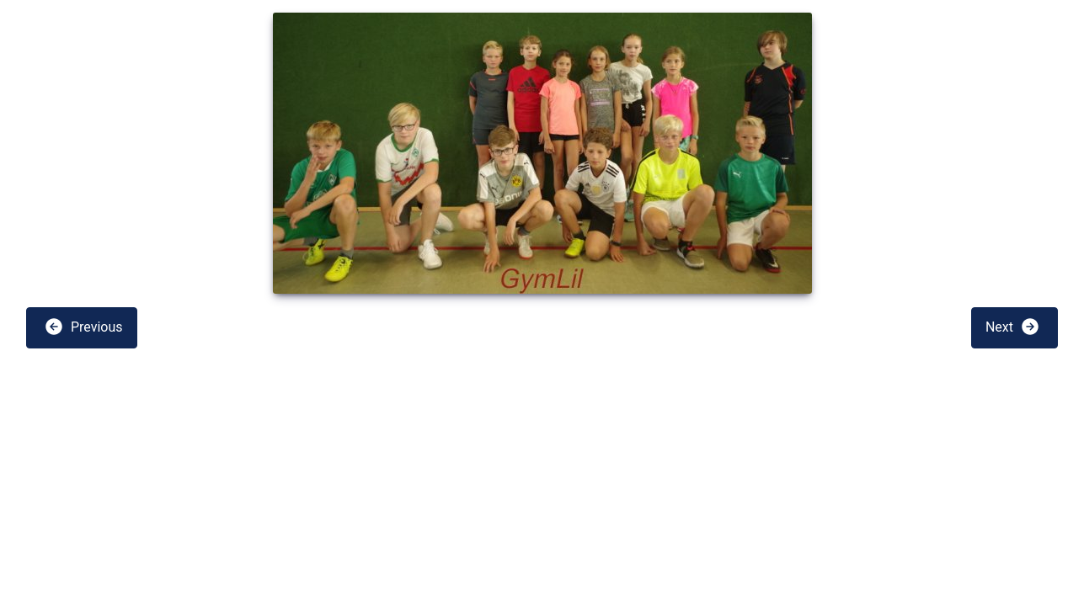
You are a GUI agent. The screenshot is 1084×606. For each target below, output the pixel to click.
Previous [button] (83, 326)
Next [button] (1012, 326)
